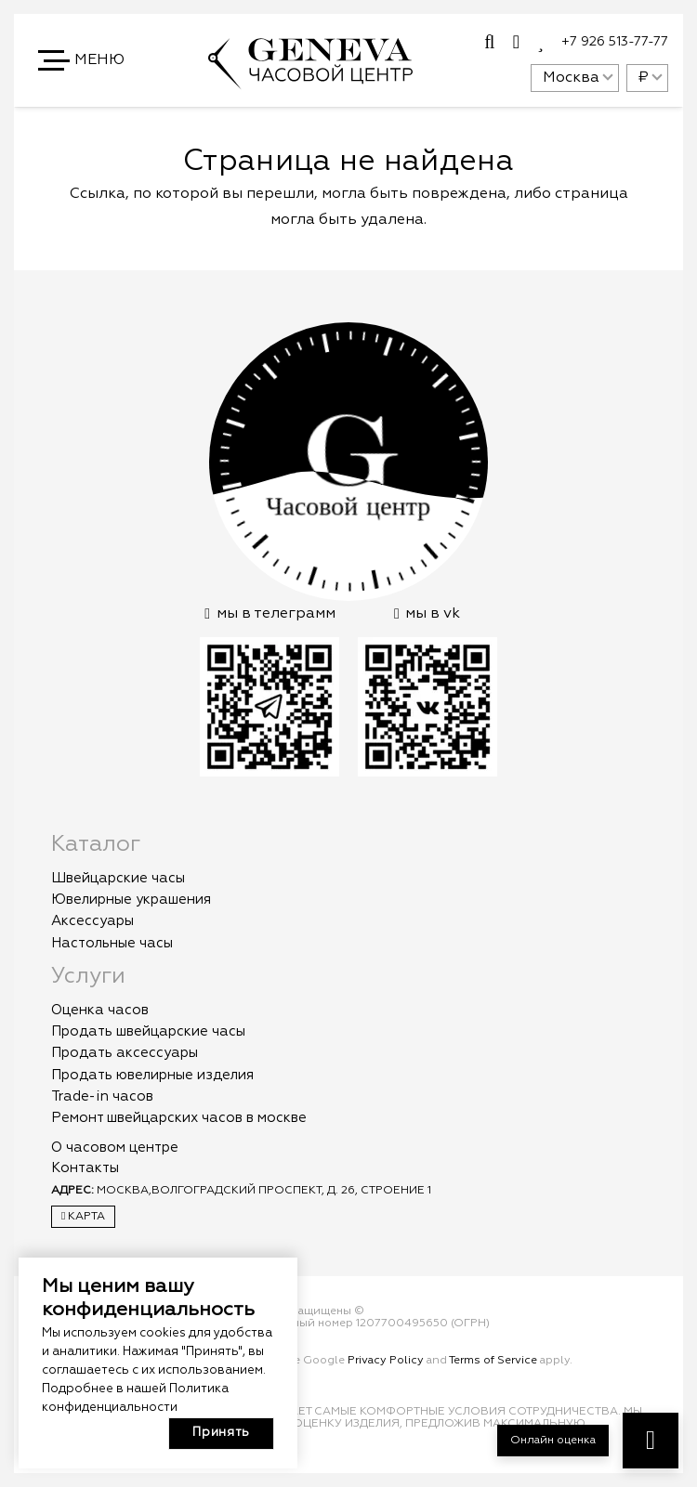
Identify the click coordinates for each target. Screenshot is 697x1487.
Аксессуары (92, 921)
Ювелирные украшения (131, 900)
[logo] (310, 80)
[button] (83, 60)
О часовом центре (114, 1147)
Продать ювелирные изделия (152, 1075)
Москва (571, 78)
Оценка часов (100, 1010)
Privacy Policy (386, 1360)
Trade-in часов (102, 1096)
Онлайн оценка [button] (553, 1440)
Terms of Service (493, 1360)
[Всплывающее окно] (489, 43)
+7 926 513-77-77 (614, 41)
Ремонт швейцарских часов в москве (179, 1118)
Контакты (85, 1168)
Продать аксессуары (124, 1053)
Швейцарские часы (118, 878)
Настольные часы (112, 943)
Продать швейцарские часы (148, 1031)
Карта (83, 1216)
